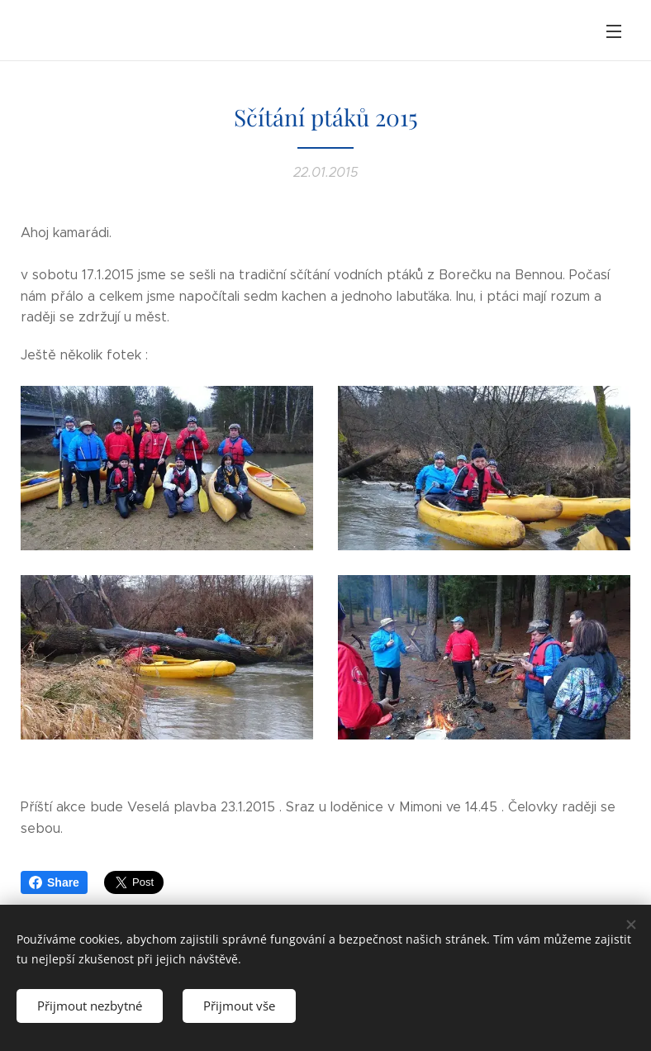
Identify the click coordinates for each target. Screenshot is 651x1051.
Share (54, 882)
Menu (613, 31)
